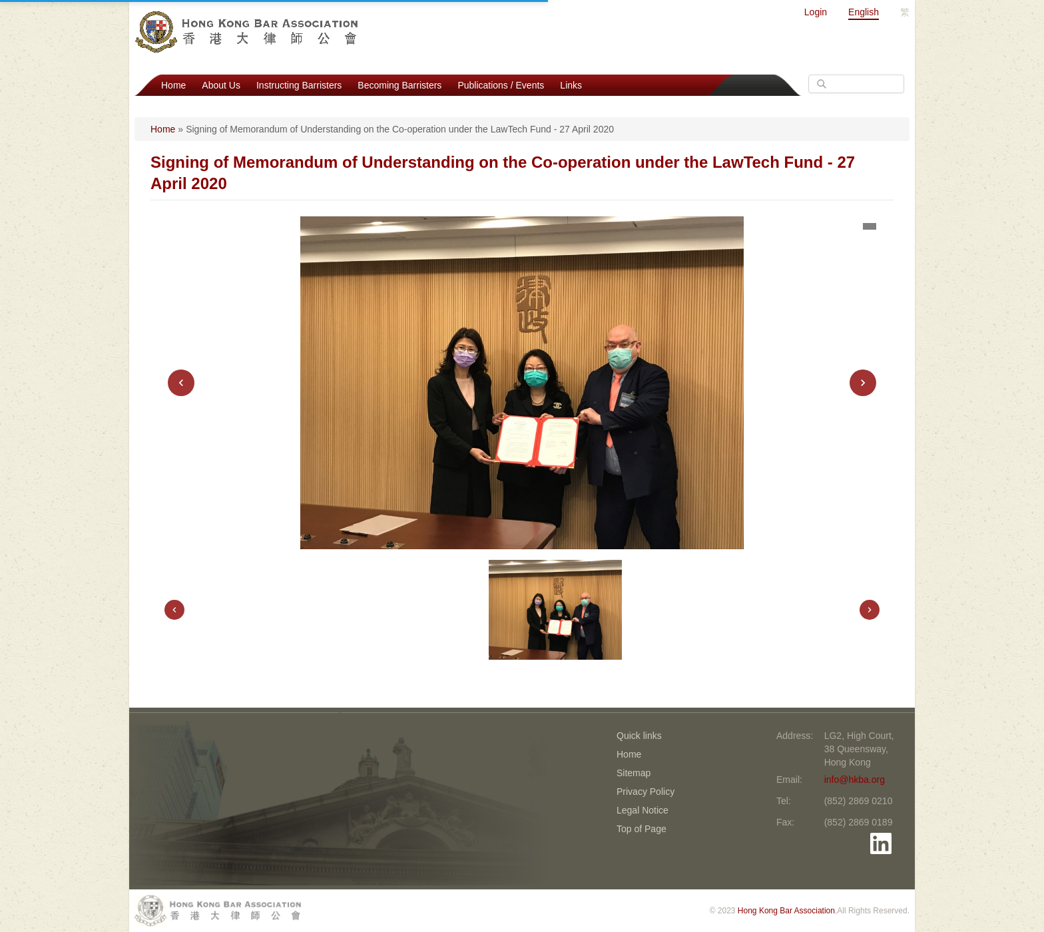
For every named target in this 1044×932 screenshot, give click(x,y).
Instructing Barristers (299, 85)
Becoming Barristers (399, 85)
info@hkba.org (854, 779)
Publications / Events (500, 85)
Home (173, 85)
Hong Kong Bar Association (786, 910)
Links (571, 85)
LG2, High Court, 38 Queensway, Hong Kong (859, 749)
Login (815, 12)
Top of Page (641, 828)
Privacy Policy (645, 791)
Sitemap (634, 773)
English (863, 12)
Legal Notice (642, 810)
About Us (221, 85)
